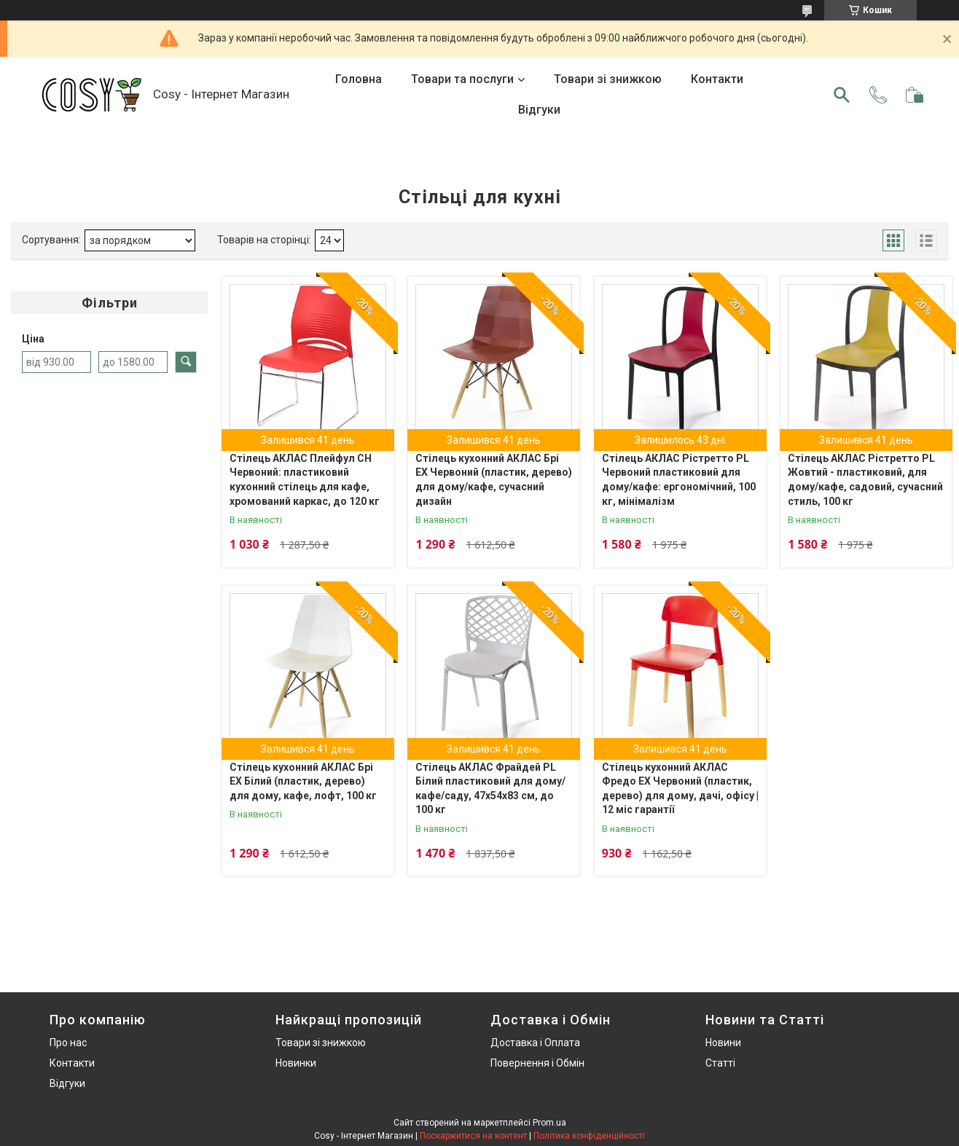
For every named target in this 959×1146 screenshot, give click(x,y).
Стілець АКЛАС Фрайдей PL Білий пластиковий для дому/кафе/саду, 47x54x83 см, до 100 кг (490, 788)
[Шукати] (841, 94)
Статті (720, 1063)
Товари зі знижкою (608, 79)
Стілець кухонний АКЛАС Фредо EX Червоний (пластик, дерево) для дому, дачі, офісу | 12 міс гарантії (680, 788)
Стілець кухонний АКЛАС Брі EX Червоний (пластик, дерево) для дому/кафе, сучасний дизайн (493, 479)
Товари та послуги (462, 79)
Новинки (295, 1063)
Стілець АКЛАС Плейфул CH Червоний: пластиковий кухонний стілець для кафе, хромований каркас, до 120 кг (305, 479)
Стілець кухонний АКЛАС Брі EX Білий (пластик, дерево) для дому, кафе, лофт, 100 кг (303, 781)
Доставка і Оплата (535, 1042)
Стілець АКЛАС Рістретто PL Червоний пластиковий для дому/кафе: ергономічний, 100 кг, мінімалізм (679, 479)
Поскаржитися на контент (473, 1136)
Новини (723, 1042)
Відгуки (539, 110)
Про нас (68, 1042)
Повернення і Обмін (537, 1063)
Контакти (717, 79)
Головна (358, 79)
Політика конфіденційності (589, 1136)
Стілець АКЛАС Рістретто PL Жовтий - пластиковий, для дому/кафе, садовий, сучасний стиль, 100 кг (865, 479)
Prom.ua (549, 1123)
